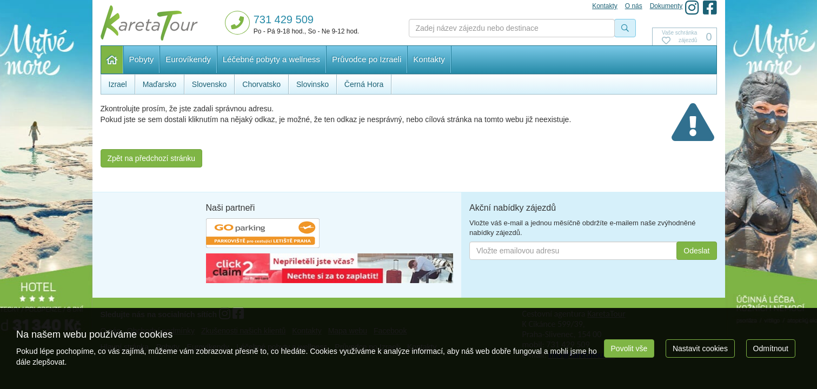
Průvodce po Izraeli (366, 59)
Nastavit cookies (700, 348)
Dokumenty (666, 6)
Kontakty (428, 59)
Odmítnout (770, 348)
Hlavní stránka (112, 59)
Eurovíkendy (187, 59)
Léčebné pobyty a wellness (271, 59)
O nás (633, 6)
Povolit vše (629, 348)
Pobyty (141, 59)
